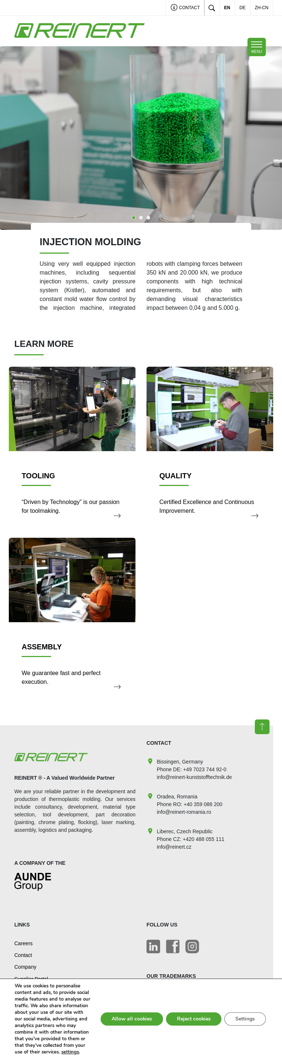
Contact (185, 8)
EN (227, 7)
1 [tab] (133, 217)
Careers (23, 943)
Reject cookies (193, 1015)
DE (242, 7)
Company (25, 967)
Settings (245, 1015)
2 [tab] (141, 217)
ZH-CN (261, 7)
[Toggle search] (212, 7)
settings (61, 1052)
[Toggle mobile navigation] (256, 47)
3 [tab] (148, 217)
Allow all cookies (131, 1015)
